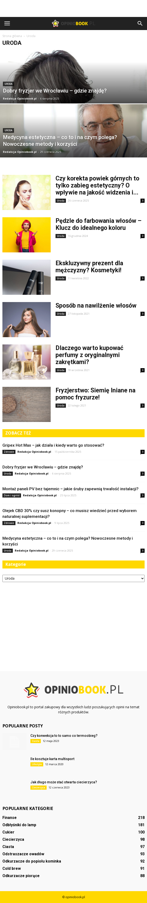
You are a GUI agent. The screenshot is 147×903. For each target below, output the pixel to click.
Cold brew (11, 868)
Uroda (8, 84)
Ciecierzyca (38, 787)
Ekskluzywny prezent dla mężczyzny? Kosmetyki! (89, 267)
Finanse (9, 817)
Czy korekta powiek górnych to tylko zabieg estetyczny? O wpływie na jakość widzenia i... (97, 185)
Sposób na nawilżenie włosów (96, 305)
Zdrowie (9, 451)
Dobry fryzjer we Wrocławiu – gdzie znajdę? (42, 467)
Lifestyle (37, 764)
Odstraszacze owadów (23, 854)
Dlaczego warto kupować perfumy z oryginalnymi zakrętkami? (89, 355)
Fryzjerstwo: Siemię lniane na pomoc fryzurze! (95, 394)
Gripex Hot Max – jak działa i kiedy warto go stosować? (53, 445)
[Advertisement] (73, 8)
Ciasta (35, 741)
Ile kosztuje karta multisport (52, 759)
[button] (140, 23)
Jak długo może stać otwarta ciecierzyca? (63, 782)
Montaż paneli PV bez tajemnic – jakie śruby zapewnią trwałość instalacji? (70, 488)
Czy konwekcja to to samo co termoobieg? (64, 736)
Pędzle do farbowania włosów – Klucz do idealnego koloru (98, 224)
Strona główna (12, 36)
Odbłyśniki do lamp (19, 825)
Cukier (8, 832)
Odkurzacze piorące (21, 875)
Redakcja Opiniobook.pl (20, 98)
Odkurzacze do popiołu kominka (31, 861)
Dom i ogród (12, 495)
